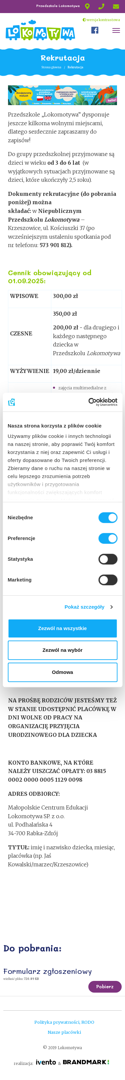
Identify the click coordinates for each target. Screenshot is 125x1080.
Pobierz (105, 986)
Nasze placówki (64, 1032)
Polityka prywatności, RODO (64, 1022)
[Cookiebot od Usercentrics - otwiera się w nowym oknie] (89, 402)
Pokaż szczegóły (85, 607)
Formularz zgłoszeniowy (47, 971)
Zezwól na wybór (62, 650)
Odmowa (62, 672)
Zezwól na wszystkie (62, 628)
